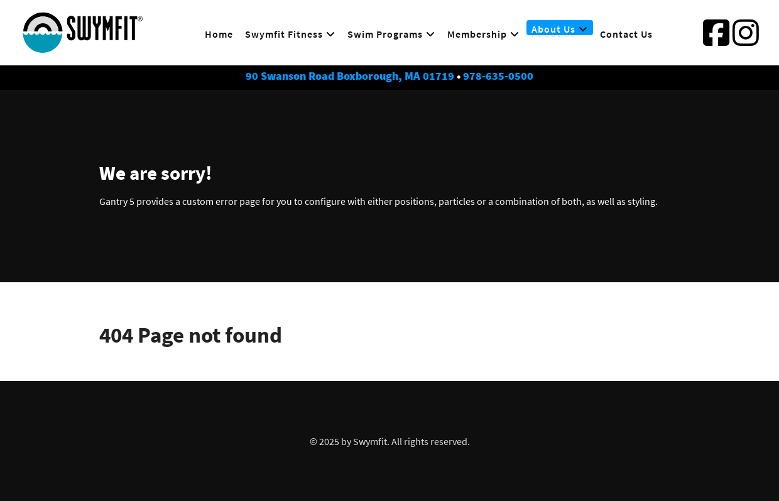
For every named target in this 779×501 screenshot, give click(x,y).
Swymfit (370, 441)
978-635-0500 (498, 76)
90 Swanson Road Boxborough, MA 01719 (350, 76)
